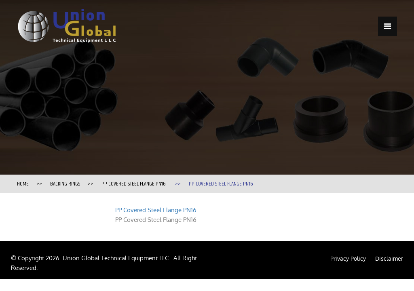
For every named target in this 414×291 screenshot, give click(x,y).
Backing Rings (65, 183)
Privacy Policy (348, 259)
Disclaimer (389, 259)
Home (23, 183)
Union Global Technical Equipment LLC (116, 258)
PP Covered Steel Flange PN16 (133, 183)
